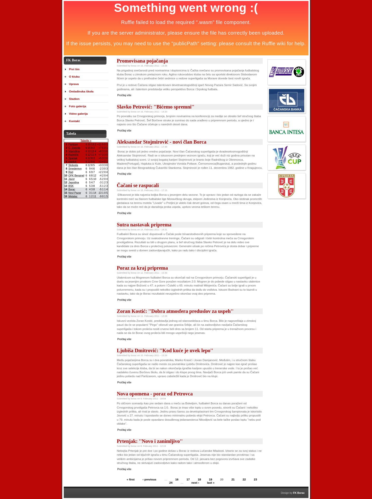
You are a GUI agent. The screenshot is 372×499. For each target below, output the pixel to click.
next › (195, 482)
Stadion (74, 98)
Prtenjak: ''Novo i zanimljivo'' (150, 441)
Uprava (74, 84)
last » (211, 482)
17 (188, 479)
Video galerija (78, 113)
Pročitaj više (124, 95)
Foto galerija (77, 106)
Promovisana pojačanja (142, 61)
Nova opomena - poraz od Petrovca (155, 393)
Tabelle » (85, 140)
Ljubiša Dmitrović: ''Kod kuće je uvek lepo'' (165, 350)
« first (131, 479)
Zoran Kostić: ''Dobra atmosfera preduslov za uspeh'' (175, 311)
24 (171, 482)
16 (176, 479)
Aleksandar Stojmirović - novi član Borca (161, 142)
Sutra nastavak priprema (144, 224)
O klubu (74, 76)
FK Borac (299, 492)
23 (255, 479)
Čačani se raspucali (138, 185)
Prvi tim (74, 69)
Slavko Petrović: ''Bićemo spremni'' (156, 106)
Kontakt (74, 121)
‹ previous (149, 479)
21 (233, 479)
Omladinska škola (81, 91)
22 (244, 479)
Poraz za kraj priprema (142, 268)
